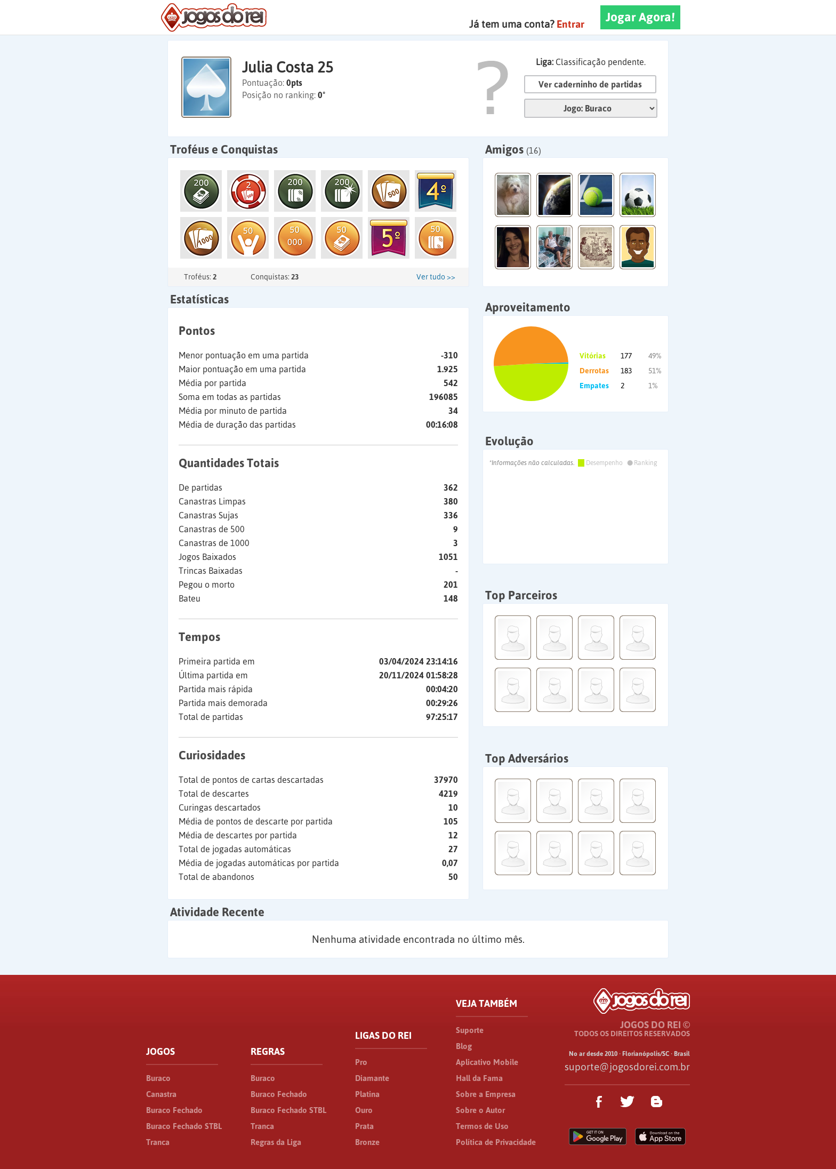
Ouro (364, 1110)
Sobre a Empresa (486, 1094)
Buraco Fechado (174, 1110)
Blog (464, 1046)
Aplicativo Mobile (487, 1062)
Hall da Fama (479, 1078)
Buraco (158, 1078)
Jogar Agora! (640, 17)
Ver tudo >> (435, 277)
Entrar (570, 24)
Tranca (158, 1142)
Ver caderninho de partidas (590, 84)
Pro (361, 1062)
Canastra (161, 1094)
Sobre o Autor (480, 1110)
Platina (367, 1094)
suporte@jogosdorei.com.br (627, 1066)
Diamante (372, 1078)
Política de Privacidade (496, 1142)
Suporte (470, 1030)
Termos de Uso (482, 1126)
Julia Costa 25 (287, 67)
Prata (364, 1126)
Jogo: (590, 108)
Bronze (367, 1142)
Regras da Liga (276, 1142)
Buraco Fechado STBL (184, 1126)
